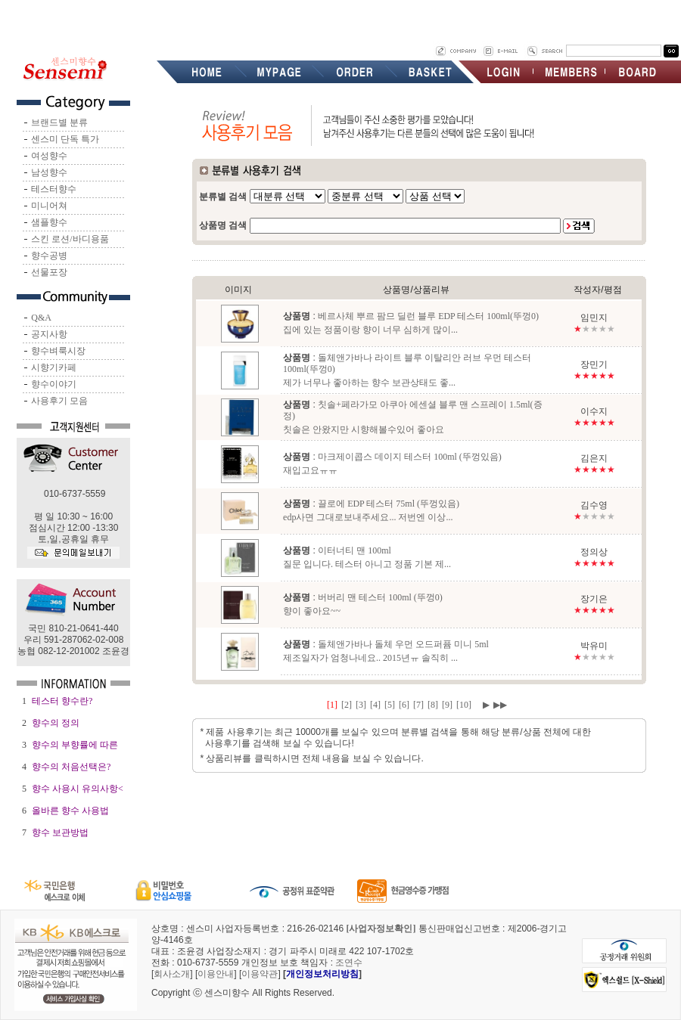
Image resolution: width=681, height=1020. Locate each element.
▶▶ (500, 704)
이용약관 (259, 974)
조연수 (348, 962)
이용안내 (215, 974)
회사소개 (172, 974)
